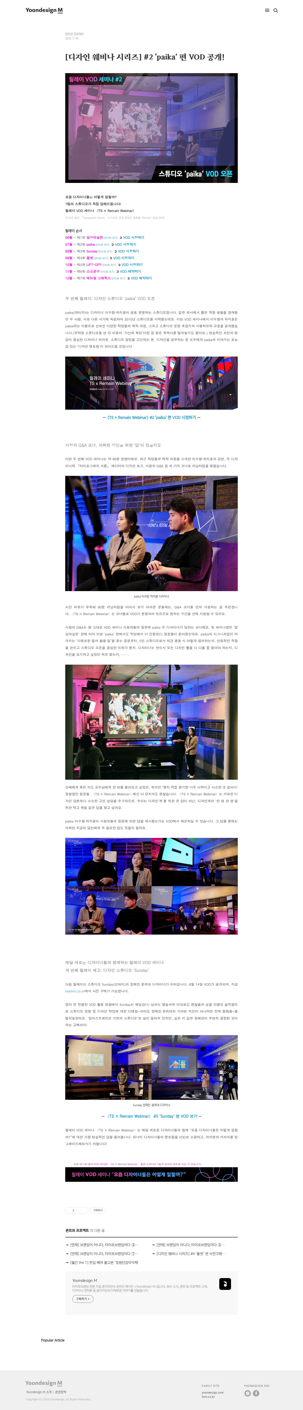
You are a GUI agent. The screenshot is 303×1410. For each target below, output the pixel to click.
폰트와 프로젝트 (74, 34)
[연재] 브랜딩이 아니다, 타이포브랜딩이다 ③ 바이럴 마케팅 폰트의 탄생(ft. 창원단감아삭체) (104, 1245)
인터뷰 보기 (110, 237)
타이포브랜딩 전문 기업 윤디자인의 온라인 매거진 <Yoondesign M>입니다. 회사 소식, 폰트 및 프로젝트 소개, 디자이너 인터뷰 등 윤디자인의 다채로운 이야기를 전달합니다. (140, 1288)
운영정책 (60, 1392)
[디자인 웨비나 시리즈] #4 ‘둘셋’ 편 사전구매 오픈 (191, 1254)
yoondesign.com (213, 1392)
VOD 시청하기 (133, 237)
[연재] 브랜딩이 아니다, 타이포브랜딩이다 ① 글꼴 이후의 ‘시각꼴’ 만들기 (104, 1254)
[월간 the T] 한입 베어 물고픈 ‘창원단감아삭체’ (104, 1263)
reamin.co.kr (75, 991)
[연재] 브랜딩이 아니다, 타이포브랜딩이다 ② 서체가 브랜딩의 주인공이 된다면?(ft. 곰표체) (191, 1245)
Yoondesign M (84, 1280)
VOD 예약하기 (130, 271)
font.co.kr (208, 1396)
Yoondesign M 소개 (39, 1392)
